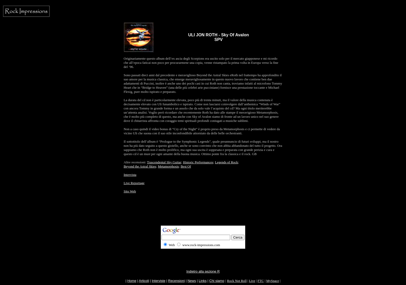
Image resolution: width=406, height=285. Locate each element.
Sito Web (130, 191)
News (191, 281)
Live (252, 281)
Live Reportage (134, 183)
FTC (261, 281)
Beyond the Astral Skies (140, 166)
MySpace (272, 281)
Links (202, 281)
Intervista (130, 175)
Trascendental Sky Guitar (164, 162)
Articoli (144, 281)
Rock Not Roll (237, 281)
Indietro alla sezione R (203, 271)
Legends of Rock (226, 162)
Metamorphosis (168, 166)
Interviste (158, 281)
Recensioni (176, 281)
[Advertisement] (203, 214)
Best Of (185, 166)
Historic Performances (198, 162)
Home (131, 281)
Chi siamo (216, 281)
